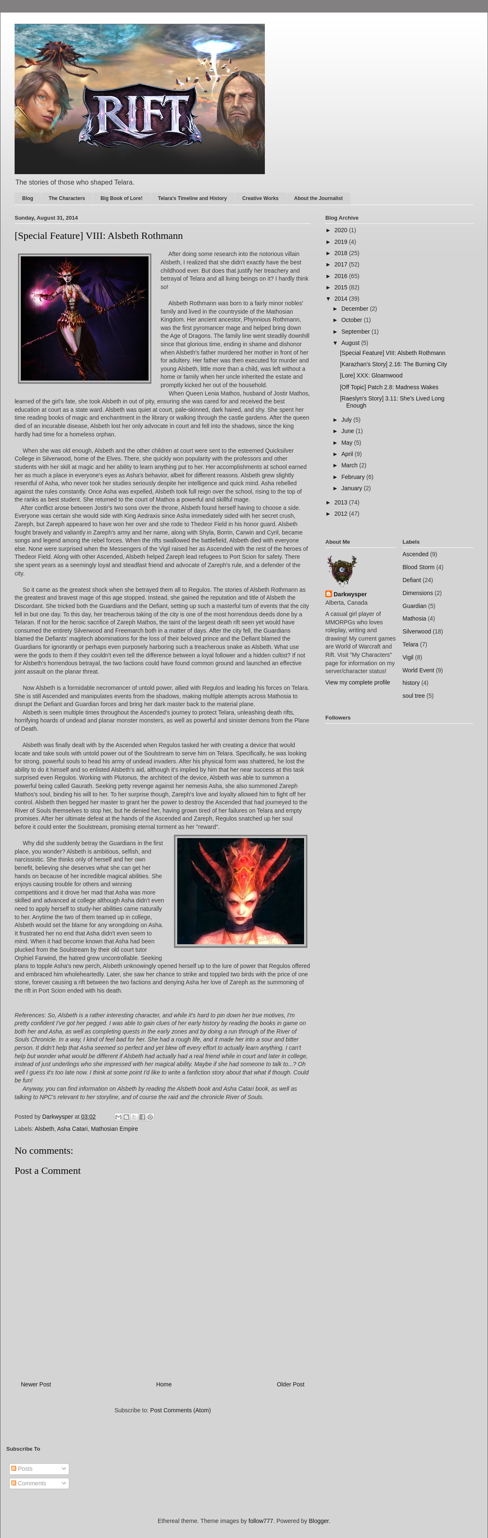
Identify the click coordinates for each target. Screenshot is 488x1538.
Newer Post (36, 1384)
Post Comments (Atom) (180, 1410)
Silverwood (416, 631)
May (347, 442)
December (355, 308)
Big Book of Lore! (122, 198)
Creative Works (260, 198)
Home (163, 1384)
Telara (410, 644)
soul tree (413, 695)
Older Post (290, 1384)
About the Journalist (318, 198)
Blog (27, 198)
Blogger (319, 1521)
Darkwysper (350, 594)
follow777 (261, 1521)
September (356, 331)
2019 (342, 241)
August (351, 343)
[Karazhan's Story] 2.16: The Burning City (393, 364)
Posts (22, 1468)
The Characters (67, 198)
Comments (28, 1483)
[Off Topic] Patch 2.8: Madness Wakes (389, 387)
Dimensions (417, 593)
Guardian (414, 606)
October (352, 320)
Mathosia (414, 618)
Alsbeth (44, 1128)
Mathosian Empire (114, 1128)
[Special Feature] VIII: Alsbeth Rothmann (392, 353)
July (347, 419)
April (348, 454)
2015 (342, 287)
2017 (342, 264)
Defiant (411, 580)
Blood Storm (418, 567)
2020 (342, 230)
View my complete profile (357, 682)
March (350, 465)
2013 (342, 502)
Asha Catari (72, 1128)
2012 (342, 513)
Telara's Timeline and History (192, 198)
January (352, 488)
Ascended (415, 554)
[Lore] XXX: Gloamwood (371, 375)
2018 (342, 253)
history (411, 682)
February (353, 477)
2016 (342, 276)
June (348, 431)
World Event (418, 670)
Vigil (407, 657)
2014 (342, 298)
